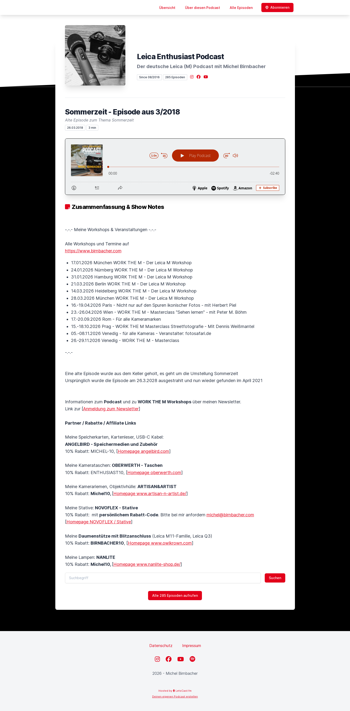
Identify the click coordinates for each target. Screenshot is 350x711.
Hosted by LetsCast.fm (175, 690)
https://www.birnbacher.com (93, 250)
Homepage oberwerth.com (154, 472)
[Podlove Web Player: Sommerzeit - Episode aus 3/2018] (175, 167)
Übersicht (167, 8)
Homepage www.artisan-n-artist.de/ (149, 493)
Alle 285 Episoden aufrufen (175, 595)
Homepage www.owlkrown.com (160, 543)
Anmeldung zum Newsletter (111, 408)
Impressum (191, 645)
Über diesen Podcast (202, 8)
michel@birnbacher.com (230, 514)
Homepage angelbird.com (143, 451)
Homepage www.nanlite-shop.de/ (146, 564)
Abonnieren (277, 7)
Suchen (275, 578)
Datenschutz (160, 645)
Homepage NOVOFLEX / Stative (98, 521)
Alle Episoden (241, 8)
